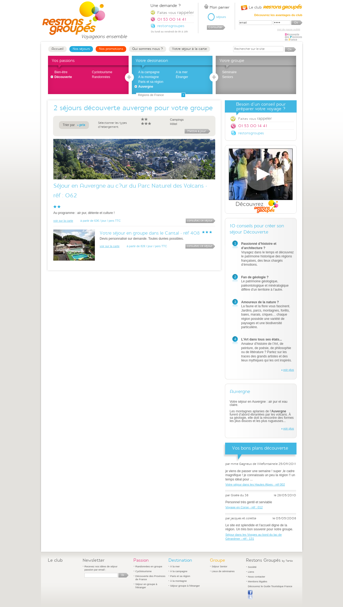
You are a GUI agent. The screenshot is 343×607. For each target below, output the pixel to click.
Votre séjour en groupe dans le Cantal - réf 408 (150, 233)
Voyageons (104, 34)
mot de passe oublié (288, 29)
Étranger (182, 77)
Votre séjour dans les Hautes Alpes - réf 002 (255, 484)
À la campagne (178, 571)
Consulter (215, 27)
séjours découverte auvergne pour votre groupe (136, 108)
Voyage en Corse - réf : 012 (244, 507)
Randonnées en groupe (148, 566)
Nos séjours (81, 49)
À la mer (175, 566)
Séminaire (229, 72)
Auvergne (145, 86)
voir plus (288, 369)
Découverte (63, 77)
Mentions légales (257, 581)
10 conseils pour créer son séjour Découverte (257, 229)
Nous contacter (256, 576)
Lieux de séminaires (223, 571)
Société (252, 566)
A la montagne (148, 77)
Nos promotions (111, 49)
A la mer (182, 72)
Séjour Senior (219, 566)
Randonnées (101, 77)
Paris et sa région (150, 82)
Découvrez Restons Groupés (260, 181)
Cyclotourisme (102, 72)
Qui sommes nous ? (147, 49)
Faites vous (255, 118)
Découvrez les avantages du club (278, 15)
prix (82, 125)
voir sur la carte (63, 220)
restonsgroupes (251, 133)
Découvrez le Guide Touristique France (270, 586)
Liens (251, 571)
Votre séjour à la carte (189, 49)
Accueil (57, 49)
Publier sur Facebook (250, 594)
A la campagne (148, 72)
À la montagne (178, 580)
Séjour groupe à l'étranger (185, 585)
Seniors (227, 77)
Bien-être (61, 72)
